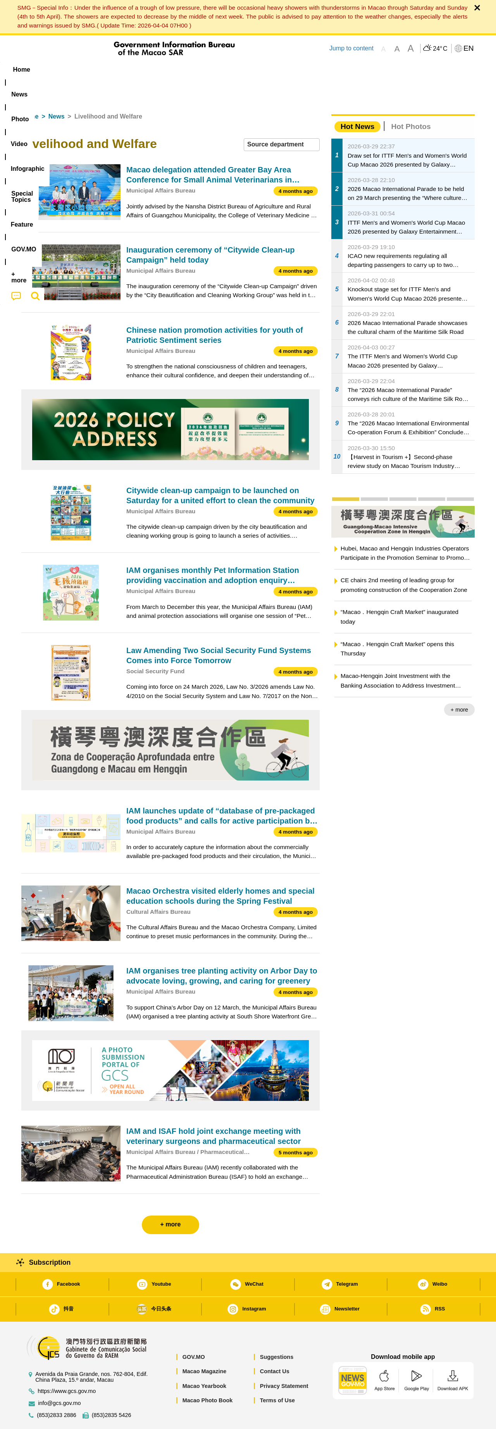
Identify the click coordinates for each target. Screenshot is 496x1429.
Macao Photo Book (208, 1377)
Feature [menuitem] (278, 69)
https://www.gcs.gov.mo (67, 1368)
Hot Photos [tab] (411, 103)
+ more (459, 686)
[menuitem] (70, 69)
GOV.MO (194, 1333)
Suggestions (276, 1333)
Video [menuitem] (136, 69)
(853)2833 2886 (56, 1392)
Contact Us (274, 1348)
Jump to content (351, 48)
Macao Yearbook (204, 1362)
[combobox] (281, 121)
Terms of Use (277, 1377)
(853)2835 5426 (111, 1392)
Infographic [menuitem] (177, 69)
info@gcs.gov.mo (59, 1380)
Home (29, 92)
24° (440, 49)
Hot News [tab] (357, 103)
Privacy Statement (284, 1362)
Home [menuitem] (37, 69)
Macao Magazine (205, 1348)
